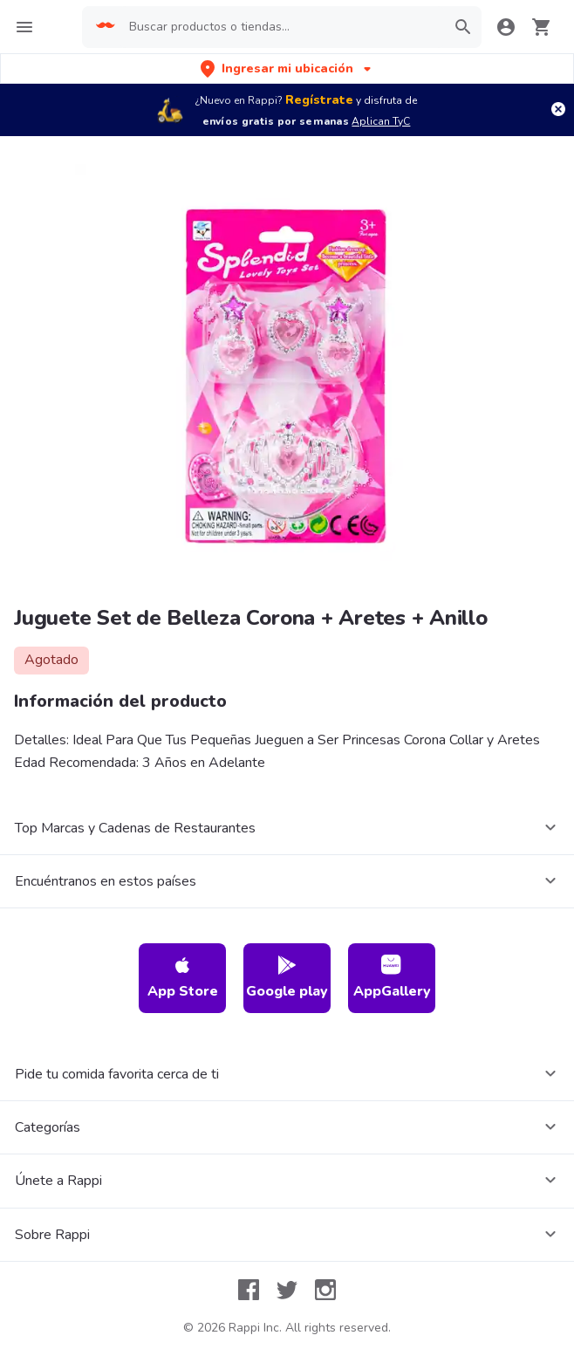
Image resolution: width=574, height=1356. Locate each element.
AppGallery (392, 978)
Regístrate (319, 100)
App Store (182, 978)
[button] (287, 68)
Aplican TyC (381, 121)
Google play (287, 978)
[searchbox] (282, 27)
